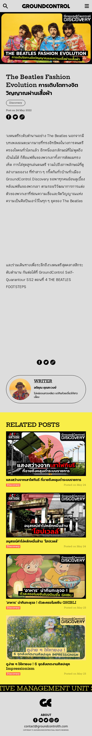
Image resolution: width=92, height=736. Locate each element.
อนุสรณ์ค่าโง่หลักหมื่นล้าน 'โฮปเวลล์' (32, 541)
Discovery (15, 102)
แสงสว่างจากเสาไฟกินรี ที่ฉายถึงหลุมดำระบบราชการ (43, 480)
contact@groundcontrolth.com (46, 726)
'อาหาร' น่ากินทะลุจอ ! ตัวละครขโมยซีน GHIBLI (41, 602)
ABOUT (46, 715)
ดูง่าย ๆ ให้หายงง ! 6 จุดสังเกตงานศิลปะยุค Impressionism (38, 666)
